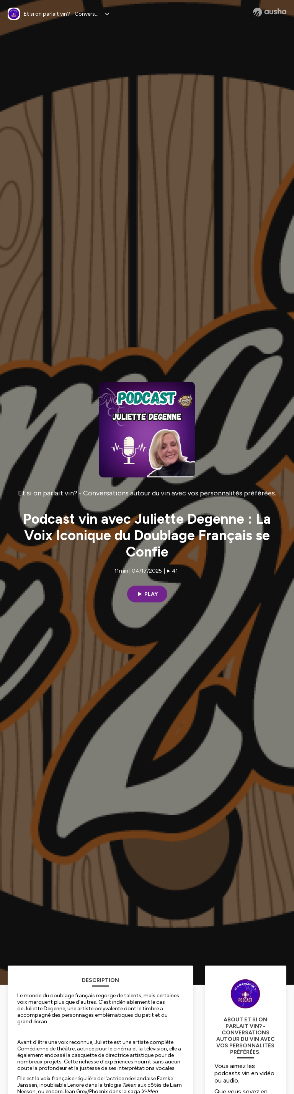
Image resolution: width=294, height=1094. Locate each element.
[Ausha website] (269, 12)
